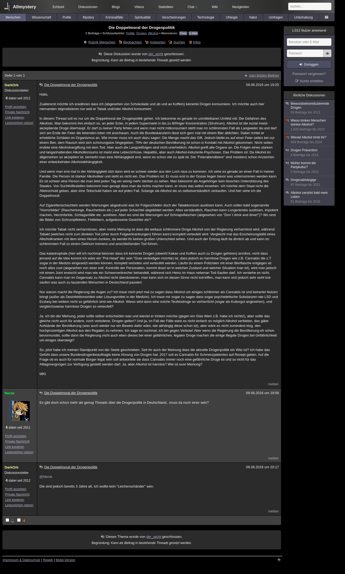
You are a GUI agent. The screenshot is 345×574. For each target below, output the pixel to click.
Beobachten (132, 42)
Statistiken (165, 7)
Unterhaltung (303, 17)
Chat (192, 7)
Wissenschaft (41, 17)
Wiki (215, 7)
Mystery (88, 17)
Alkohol (153, 33)
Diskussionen (87, 7)
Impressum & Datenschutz (21, 560)
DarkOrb (11, 85)
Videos (139, 7)
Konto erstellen (311, 81)
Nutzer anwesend (309, 30)
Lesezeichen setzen (19, 123)
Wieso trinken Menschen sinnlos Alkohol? (309, 125)
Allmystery (24, 6)
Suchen (179, 42)
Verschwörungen (174, 17)
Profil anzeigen (15, 107)
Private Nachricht (17, 112)
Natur (253, 17)
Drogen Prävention (309, 152)
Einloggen (311, 64)
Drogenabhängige (309, 182)
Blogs (116, 7)
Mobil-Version (65, 560)
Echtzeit (58, 7)
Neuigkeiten (240, 7)
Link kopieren (14, 117)
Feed (183, 33)
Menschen (13, 17)
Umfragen (276, 17)
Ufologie (232, 17)
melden (273, 384)
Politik (67, 17)
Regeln (48, 560)
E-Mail (193, 33)
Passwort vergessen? (309, 74)
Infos (196, 42)
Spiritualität (142, 17)
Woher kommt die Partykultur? (309, 167)
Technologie (205, 17)
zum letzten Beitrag (264, 75)
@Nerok (45, 477)
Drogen (141, 33)
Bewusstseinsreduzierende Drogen (309, 108)
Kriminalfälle (114, 17)
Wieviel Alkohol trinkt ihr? (309, 139)
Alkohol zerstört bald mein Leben (309, 197)
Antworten (158, 42)
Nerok (9, 393)
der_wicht (155, 54)
